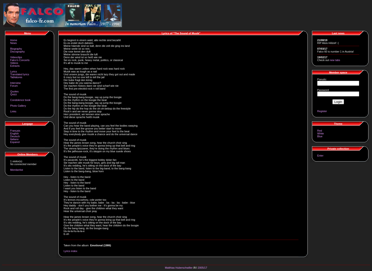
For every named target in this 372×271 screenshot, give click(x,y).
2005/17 (202, 267)
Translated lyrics (19, 74)
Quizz (13, 94)
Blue (319, 136)
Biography (16, 48)
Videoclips (16, 57)
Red (319, 130)
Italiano (14, 139)
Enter (320, 155)
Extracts (15, 65)
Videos (14, 63)
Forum (14, 85)
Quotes (14, 91)
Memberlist (16, 169)
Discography (17, 51)
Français (15, 130)
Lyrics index (70, 251)
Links (13, 111)
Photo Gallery (18, 105)
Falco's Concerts (20, 60)
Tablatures (16, 77)
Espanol (15, 142)
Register (322, 111)
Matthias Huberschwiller (179, 267)
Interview (15, 82)
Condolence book (20, 100)
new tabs (335, 60)
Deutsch (15, 136)
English (14, 133)
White (320, 133)
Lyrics (13, 71)
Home (13, 40)
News (13, 43)
